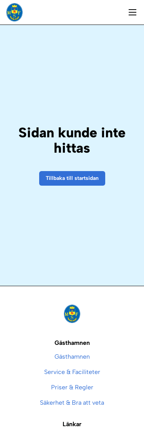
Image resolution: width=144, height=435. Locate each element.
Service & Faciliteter (72, 372)
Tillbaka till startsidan (72, 178)
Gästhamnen (72, 356)
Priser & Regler (72, 387)
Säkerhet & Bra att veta (72, 402)
